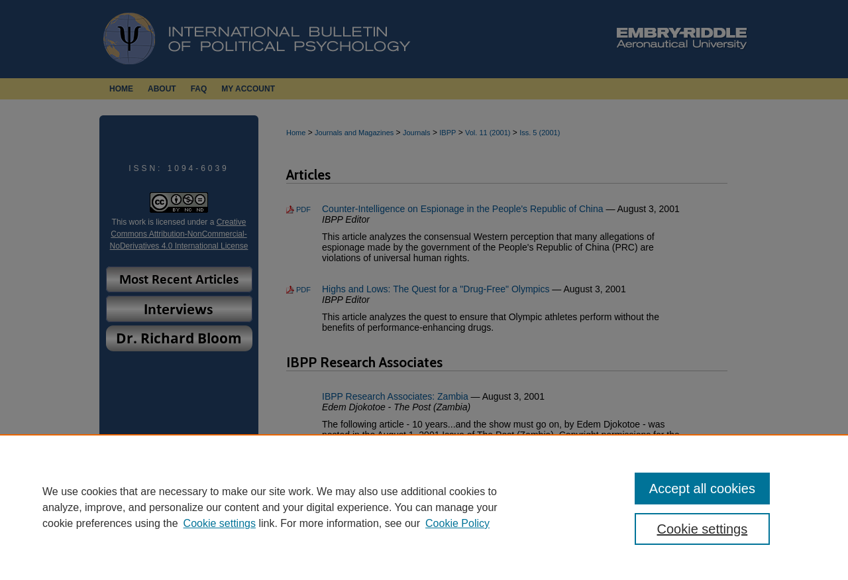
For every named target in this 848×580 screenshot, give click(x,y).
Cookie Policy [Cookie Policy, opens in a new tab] (457, 523)
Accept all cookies (702, 488)
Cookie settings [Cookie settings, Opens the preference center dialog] (702, 529)
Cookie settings (220, 523)
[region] (424, 507)
